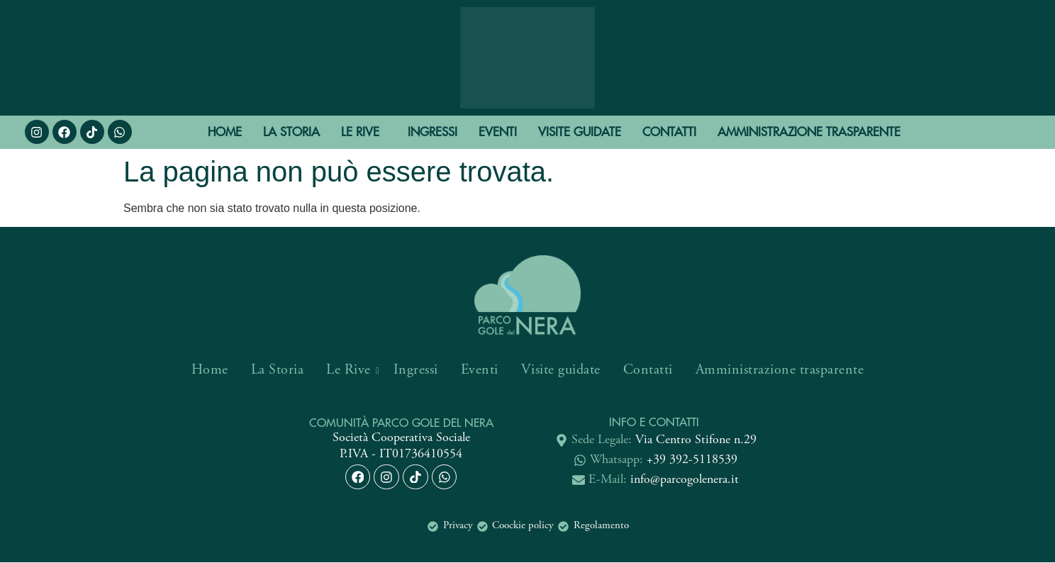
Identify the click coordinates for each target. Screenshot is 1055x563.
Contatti (669, 132)
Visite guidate (579, 132)
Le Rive (360, 132)
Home (225, 132)
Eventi (498, 132)
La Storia (291, 132)
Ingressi (432, 132)
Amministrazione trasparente (809, 132)
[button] (363, 132)
